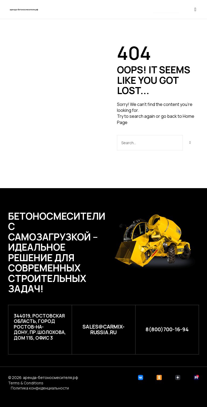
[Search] (190, 142)
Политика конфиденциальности (40, 388)
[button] (166, 10)
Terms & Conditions (25, 382)
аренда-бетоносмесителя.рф (50, 377)
